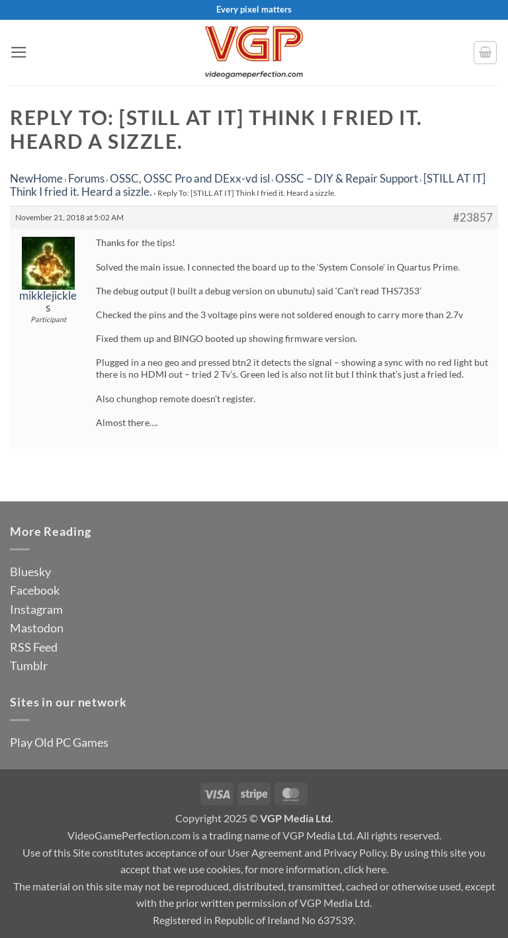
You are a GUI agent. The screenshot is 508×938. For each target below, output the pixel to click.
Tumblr (29, 665)
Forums (86, 178)
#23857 (473, 218)
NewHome (36, 178)
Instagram (36, 609)
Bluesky (30, 571)
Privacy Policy (354, 852)
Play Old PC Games (59, 742)
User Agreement (265, 852)
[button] (19, 52)
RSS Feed (34, 647)
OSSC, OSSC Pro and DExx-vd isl (190, 178)
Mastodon (37, 627)
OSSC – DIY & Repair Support (346, 178)
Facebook (35, 590)
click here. (366, 869)
